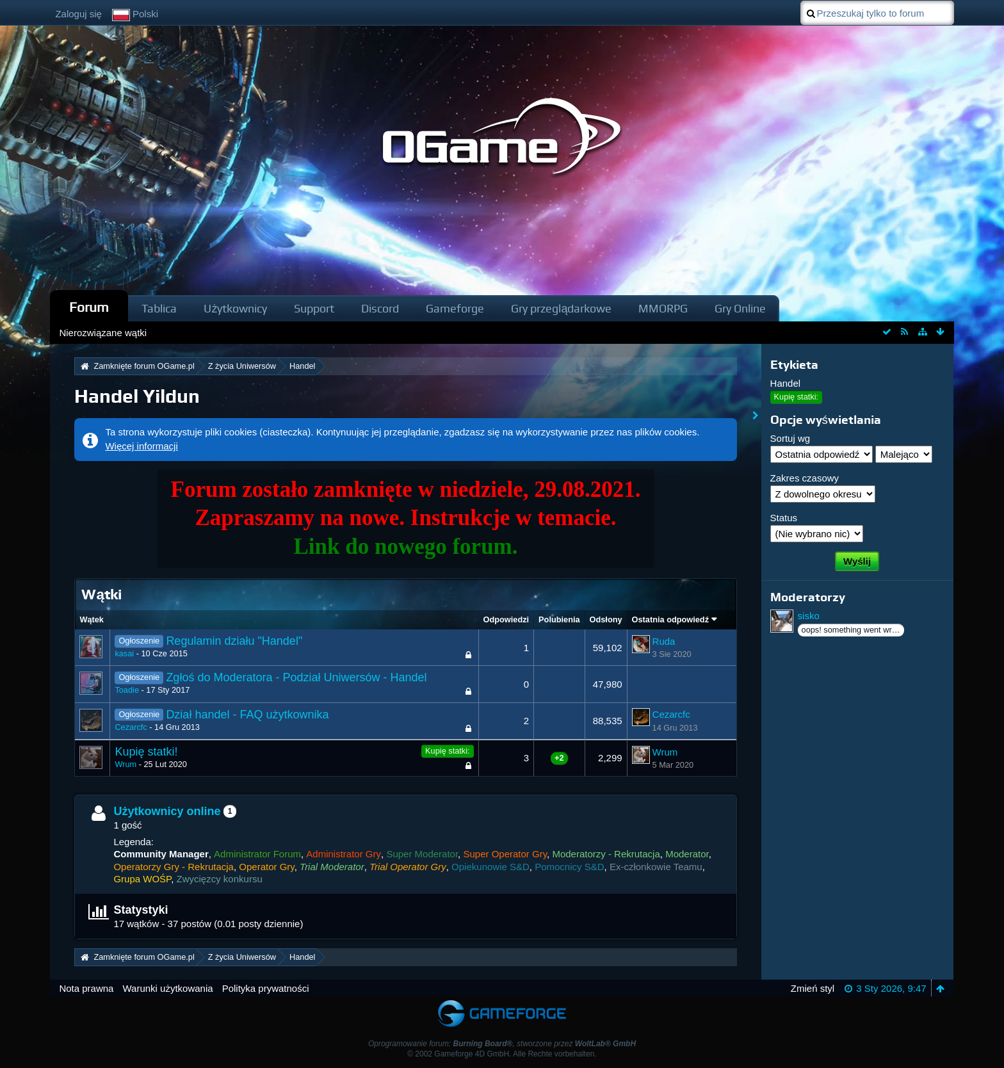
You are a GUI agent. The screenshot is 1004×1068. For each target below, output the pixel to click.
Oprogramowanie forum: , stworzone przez (502, 1043)
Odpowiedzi (506, 619)
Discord (380, 308)
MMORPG (663, 308)
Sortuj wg (790, 438)
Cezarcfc (131, 727)
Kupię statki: (447, 751)
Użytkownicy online (166, 811)
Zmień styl (812, 988)
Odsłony (606, 619)
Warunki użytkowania (167, 988)
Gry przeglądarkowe (561, 308)
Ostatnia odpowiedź (670, 619)
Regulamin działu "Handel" (234, 641)
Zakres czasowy (804, 478)
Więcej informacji (141, 446)
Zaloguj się (78, 13)
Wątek (91, 619)
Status (784, 517)
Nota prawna (86, 988)
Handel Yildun (137, 396)
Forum (89, 307)
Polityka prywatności (265, 988)
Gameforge (455, 308)
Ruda (664, 641)
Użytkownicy (235, 308)
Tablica (159, 308)
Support (314, 308)
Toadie (127, 690)
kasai (124, 653)
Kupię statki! (146, 751)
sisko (809, 615)
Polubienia (558, 619)
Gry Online (740, 308)
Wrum (125, 764)
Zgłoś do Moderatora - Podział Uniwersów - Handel (296, 677)
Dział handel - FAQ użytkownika (247, 714)
